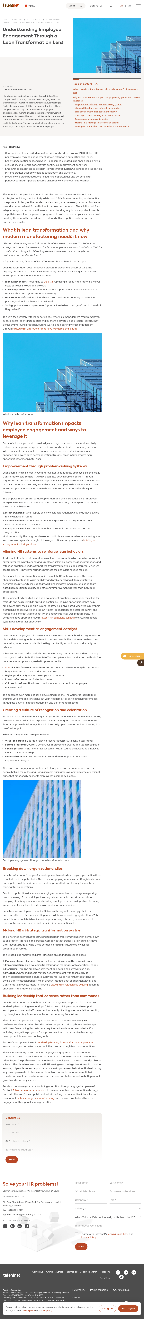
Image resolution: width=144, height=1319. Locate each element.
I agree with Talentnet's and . (107, 1235)
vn (129, 5)
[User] (111, 6)
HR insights (17, 20)
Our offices (105, 1277)
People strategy (34, 20)
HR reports (105, 1271)
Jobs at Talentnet (88, 1271)
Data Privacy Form (121, 1290)
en (121, 5)
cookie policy (46, 1310)
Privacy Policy (88, 1237)
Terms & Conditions (117, 1233)
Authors (59, 1271)
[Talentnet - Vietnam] (32, 6)
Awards (49, 1271)
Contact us (37, 1271)
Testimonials (71, 1271)
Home (5, 20)
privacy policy (28, 1310)
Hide (85, 84)
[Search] (76, 6)
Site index (75, 1297)
